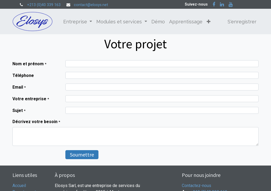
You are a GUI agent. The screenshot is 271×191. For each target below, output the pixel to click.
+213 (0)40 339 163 (44, 5)
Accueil (19, 185)
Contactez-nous (196, 185)
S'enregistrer (242, 21)
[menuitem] (158, 21)
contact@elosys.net (91, 5)
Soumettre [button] (82, 154)
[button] (209, 21)
